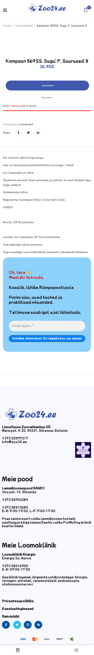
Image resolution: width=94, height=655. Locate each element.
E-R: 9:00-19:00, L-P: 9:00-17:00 (28, 511)
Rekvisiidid (10, 616)
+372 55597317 (15, 438)
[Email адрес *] (47, 326)
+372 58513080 (15, 507)
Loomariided (24, 26)
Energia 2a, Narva (16, 558)
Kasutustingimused (17, 609)
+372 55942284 (15, 500)
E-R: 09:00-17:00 (16, 569)
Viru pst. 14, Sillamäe (19, 492)
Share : (7, 133)
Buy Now (47, 97)
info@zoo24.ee (14, 442)
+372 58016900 (15, 566)
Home (7, 26)
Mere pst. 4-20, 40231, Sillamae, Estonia (35, 430)
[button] (86, 10)
